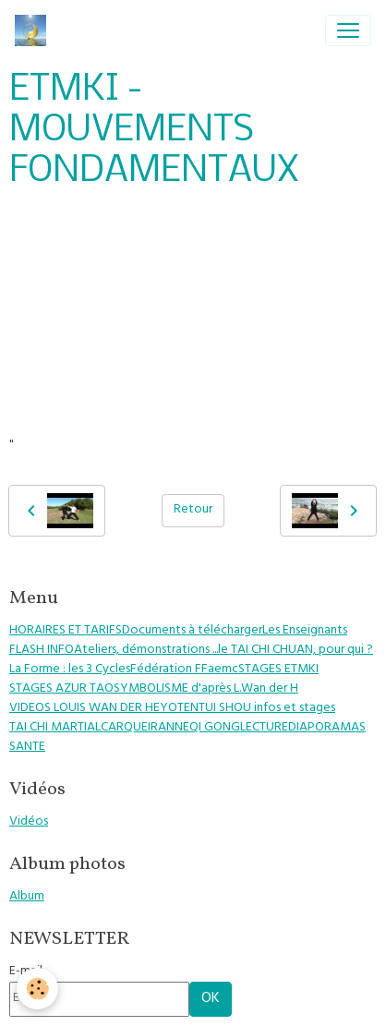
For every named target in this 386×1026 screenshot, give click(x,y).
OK (210, 999)
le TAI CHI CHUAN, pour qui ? (295, 650)
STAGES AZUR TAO (61, 689)
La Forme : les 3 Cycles (69, 670)
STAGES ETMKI (278, 670)
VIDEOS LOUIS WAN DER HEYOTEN (104, 708)
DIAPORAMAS (327, 728)
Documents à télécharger (192, 631)
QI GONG (214, 728)
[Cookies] (37, 988)
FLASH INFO (41, 650)
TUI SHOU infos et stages (267, 708)
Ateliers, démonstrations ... (146, 650)
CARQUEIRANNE (145, 728)
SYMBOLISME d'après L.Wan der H (206, 689)
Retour (193, 510)
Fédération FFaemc (184, 670)
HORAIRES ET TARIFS (65, 631)
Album (26, 897)
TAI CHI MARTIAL (55, 728)
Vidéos (28, 822)
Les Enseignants (304, 631)
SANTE (27, 747)
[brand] (34, 30)
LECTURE (264, 728)
